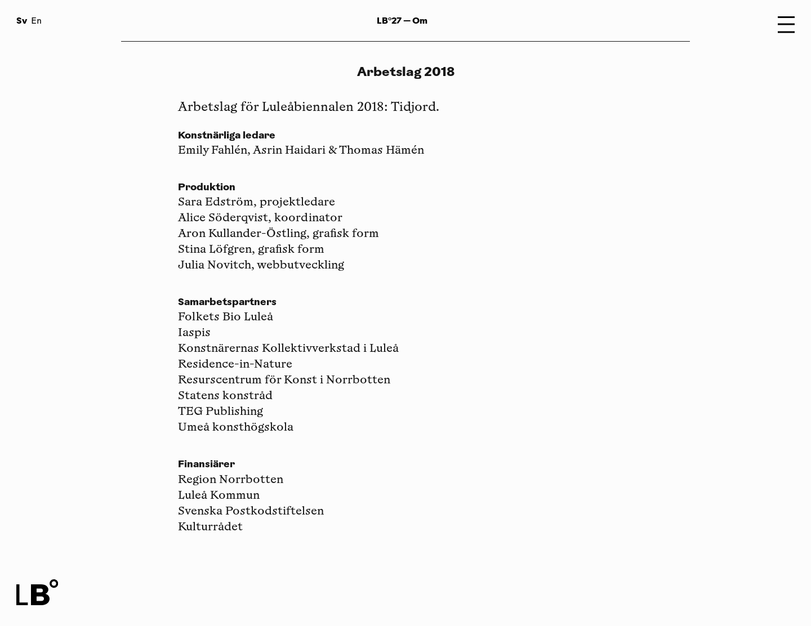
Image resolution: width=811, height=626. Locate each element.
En (36, 21)
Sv (21, 20)
